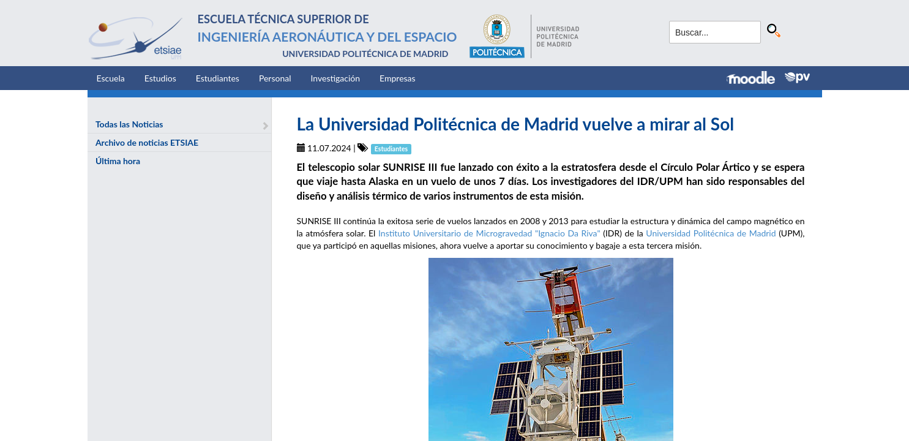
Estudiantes (217, 78)
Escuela (111, 78)
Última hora (117, 161)
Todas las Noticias (129, 124)
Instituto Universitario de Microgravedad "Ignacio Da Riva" (489, 233)
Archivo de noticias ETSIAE (146, 142)
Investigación (335, 78)
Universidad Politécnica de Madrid (711, 233)
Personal (275, 78)
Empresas (398, 78)
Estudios (160, 78)
